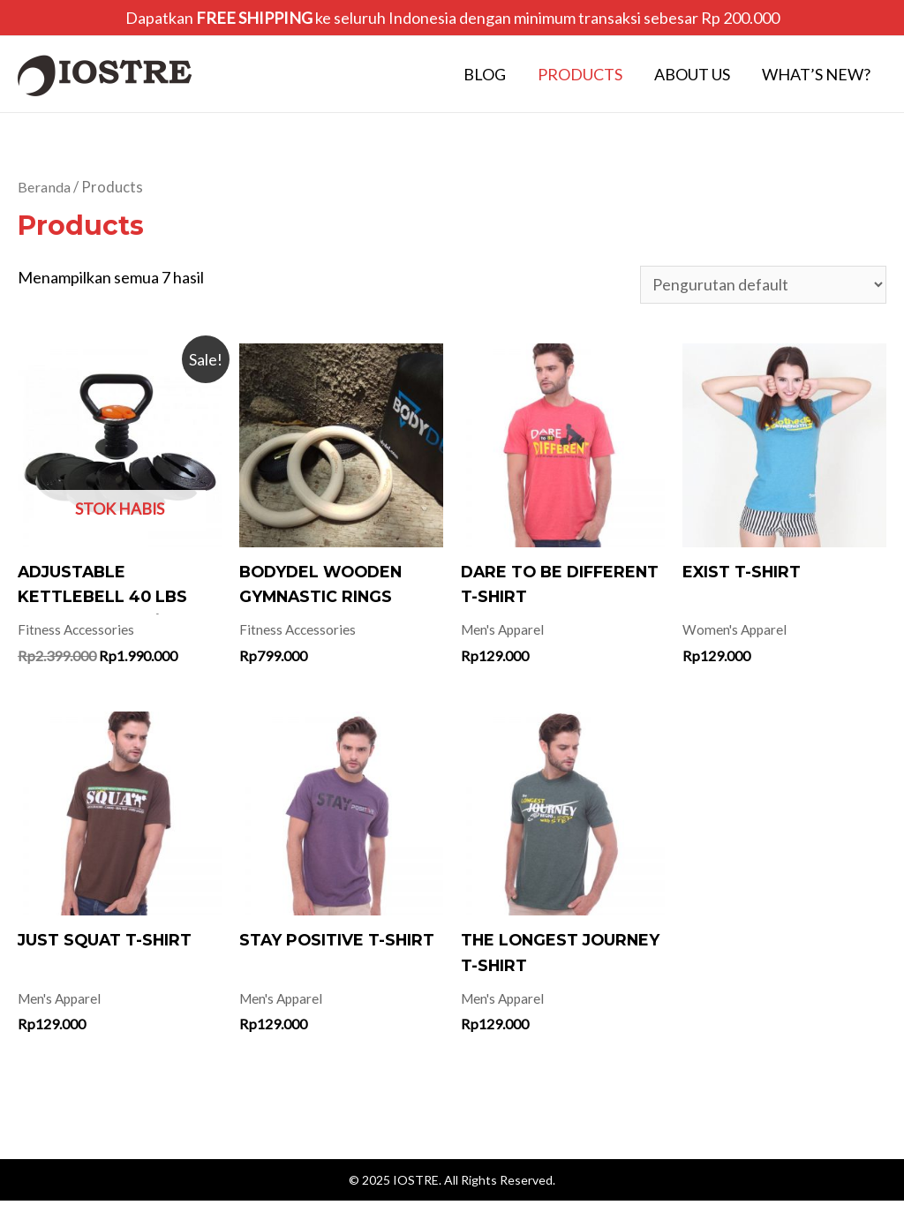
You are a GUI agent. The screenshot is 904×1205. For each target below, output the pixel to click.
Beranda (45, 187)
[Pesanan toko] (763, 285)
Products (580, 74)
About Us (692, 74)
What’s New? (816, 74)
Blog (484, 74)
